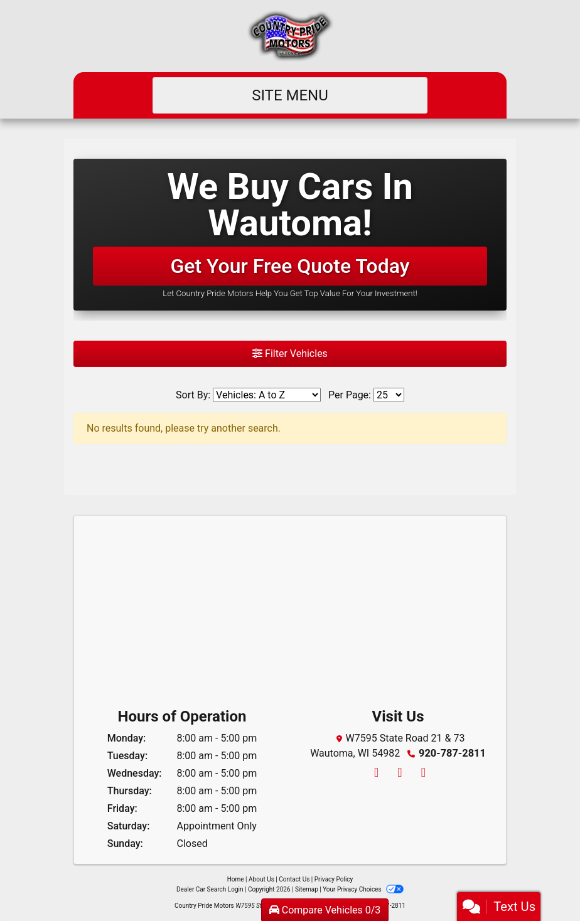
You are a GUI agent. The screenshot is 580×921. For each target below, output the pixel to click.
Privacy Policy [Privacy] (333, 879)
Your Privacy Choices (363, 889)
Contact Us (294, 879)
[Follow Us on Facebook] (375, 773)
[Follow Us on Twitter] (399, 773)
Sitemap (306, 889)
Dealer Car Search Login (210, 889)
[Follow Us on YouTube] (421, 773)
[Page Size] (388, 395)
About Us (261, 879)
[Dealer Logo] (290, 36)
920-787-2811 (452, 753)
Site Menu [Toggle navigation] (290, 95)
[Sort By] (267, 395)
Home (235, 879)
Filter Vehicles (290, 353)
